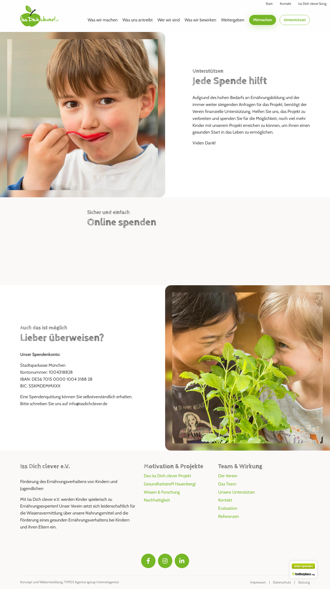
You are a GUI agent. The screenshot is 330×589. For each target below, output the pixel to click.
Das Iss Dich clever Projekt (167, 475)
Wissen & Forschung (162, 492)
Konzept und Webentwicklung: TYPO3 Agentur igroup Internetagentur (69, 582)
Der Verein (227, 475)
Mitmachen (262, 20)
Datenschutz (282, 582)
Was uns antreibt (137, 20)
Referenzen (228, 516)
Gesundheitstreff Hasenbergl (170, 484)
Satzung (304, 582)
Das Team (227, 484)
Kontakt (225, 500)
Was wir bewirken (200, 20)
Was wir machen (103, 20)
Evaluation (227, 508)
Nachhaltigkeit (157, 500)
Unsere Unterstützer (236, 492)
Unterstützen (295, 20)
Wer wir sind (168, 20)
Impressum (258, 582)
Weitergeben (232, 20)
